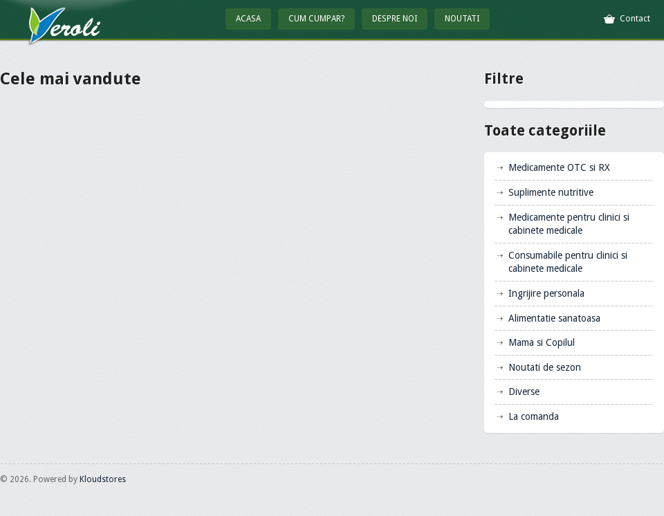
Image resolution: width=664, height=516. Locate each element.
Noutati (462, 19)
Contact (635, 19)
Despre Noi (394, 19)
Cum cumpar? (316, 19)
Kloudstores (103, 479)
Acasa (248, 19)
